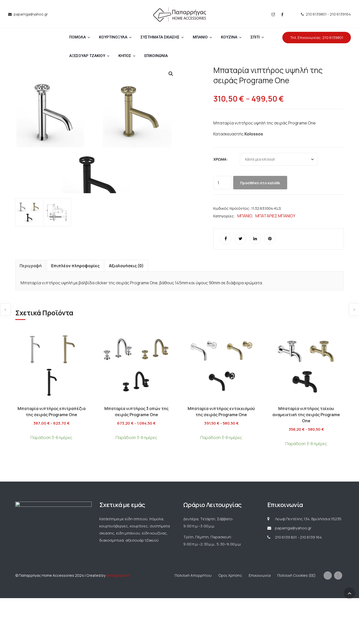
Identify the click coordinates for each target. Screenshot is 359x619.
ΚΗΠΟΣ (124, 55)
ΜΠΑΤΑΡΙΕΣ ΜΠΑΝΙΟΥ (275, 216)
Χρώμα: (220, 159)
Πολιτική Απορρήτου (193, 596)
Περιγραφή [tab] (31, 286)
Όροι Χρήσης (230, 596)
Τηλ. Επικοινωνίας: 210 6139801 (316, 37)
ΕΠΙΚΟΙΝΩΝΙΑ (156, 55)
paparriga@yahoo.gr (293, 549)
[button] (170, 73)
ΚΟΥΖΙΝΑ (229, 37)
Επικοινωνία (260, 596)
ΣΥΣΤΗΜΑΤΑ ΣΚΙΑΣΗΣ (160, 37)
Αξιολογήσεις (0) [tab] (126, 286)
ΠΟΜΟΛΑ (77, 37)
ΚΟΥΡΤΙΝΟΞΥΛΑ (113, 37)
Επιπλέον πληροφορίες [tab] (75, 286)
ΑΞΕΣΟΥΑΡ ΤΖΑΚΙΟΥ (87, 55)
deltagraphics (118, 596)
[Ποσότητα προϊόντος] (222, 182)
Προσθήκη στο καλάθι (260, 182)
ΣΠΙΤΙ (255, 37)
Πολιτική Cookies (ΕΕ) (296, 596)
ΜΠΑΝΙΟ (200, 37)
